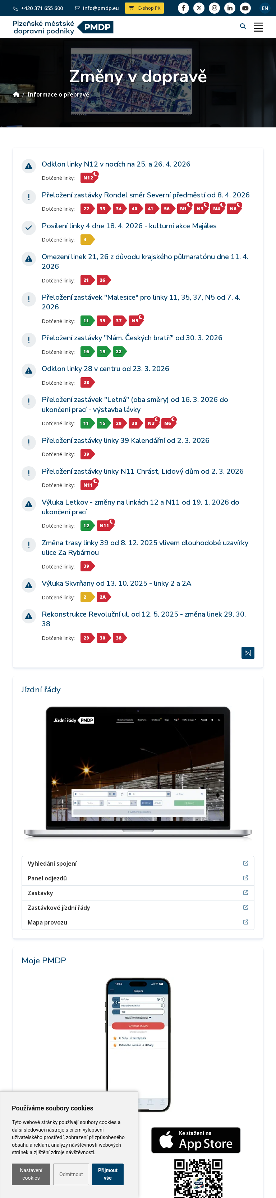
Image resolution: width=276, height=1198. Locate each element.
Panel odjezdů (138, 878)
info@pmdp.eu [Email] (97, 8)
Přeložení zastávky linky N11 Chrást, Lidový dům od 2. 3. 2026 (143, 471)
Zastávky (138, 893)
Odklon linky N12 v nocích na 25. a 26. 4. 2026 (116, 164)
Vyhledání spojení (138, 863)
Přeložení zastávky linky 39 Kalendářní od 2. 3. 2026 (126, 440)
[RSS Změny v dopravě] (248, 653)
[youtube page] (245, 8)
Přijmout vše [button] (108, 1174)
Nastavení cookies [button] (31, 1174)
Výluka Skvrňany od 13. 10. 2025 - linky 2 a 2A (117, 583)
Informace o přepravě (58, 94)
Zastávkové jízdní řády (138, 907)
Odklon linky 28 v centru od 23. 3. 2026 (105, 369)
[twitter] (198, 8)
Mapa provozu (138, 922)
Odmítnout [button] (71, 1174)
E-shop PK (145, 8)
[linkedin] (214, 8)
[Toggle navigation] (258, 27)
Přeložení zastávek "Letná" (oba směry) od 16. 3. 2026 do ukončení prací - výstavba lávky (135, 404)
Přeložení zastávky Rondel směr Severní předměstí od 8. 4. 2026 (146, 195)
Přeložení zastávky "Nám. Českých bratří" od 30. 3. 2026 (132, 338)
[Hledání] (243, 26)
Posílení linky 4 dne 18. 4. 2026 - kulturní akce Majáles (129, 226)
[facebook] (183, 8)
